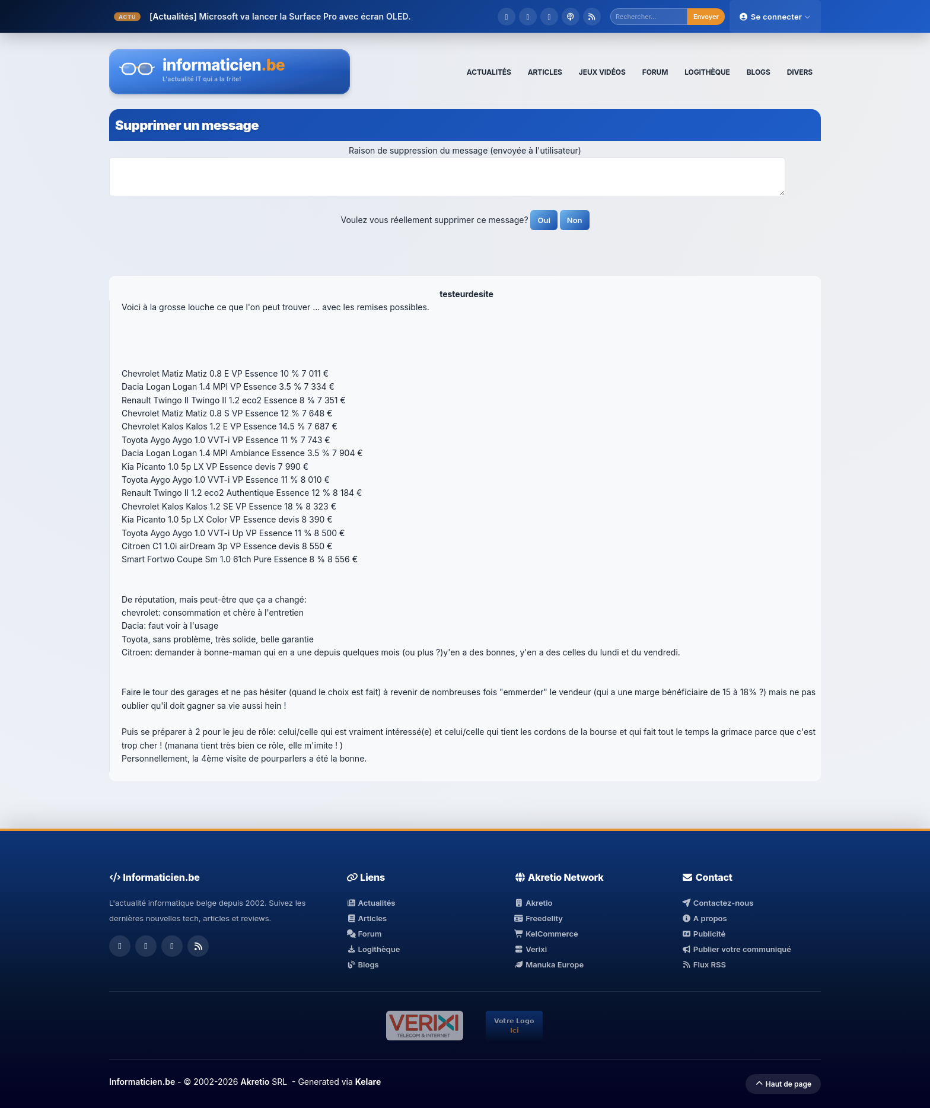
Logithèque (373, 949)
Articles (366, 918)
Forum (364, 933)
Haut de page (783, 1084)
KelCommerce (546, 933)
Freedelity (538, 918)
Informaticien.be (142, 1082)
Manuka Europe (549, 964)
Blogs (362, 964)
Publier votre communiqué (736, 949)
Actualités (370, 903)
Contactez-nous (717, 903)
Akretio (533, 903)
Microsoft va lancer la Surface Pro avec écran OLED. (304, 16)
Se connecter (775, 16)
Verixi (530, 949)
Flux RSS (703, 964)
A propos (704, 918)
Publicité (703, 933)
